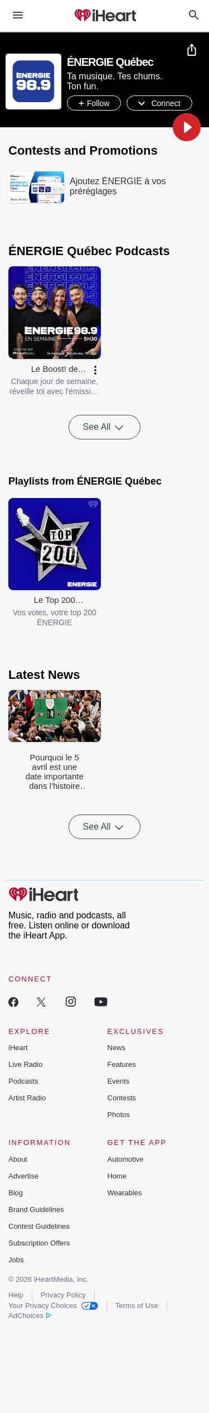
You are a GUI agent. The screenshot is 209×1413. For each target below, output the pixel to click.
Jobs (15, 1260)
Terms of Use (136, 1305)
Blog (15, 1193)
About (17, 1159)
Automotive (126, 1159)
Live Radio (25, 1064)
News (117, 1047)
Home (117, 1176)
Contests (122, 1098)
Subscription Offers (39, 1243)
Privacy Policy (63, 1295)
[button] (187, 127)
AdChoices (29, 1315)
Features (122, 1064)
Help (15, 1295)
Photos (119, 1114)
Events (119, 1081)
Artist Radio (27, 1098)
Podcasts (23, 1081)
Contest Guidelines (39, 1226)
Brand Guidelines (36, 1209)
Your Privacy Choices (53, 1305)
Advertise (23, 1176)
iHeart (18, 1047)
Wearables (125, 1193)
